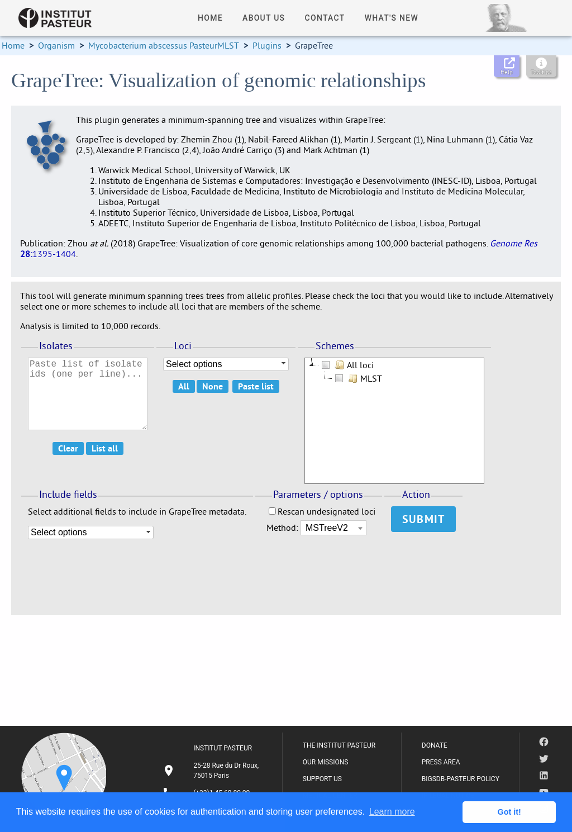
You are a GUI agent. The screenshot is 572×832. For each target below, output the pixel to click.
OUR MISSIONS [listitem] (326, 762)
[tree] (394, 421)
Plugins (267, 45)
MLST (357, 378)
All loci (346, 365)
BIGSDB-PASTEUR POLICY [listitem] (460, 779)
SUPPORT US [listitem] (322, 779)
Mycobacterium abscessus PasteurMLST (163, 45)
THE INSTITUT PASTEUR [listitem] (339, 745)
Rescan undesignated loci (322, 511)
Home (13, 45)
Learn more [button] (392, 811)
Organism (56, 45)
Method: (283, 527)
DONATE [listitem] (434, 745)
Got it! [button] (509, 811)
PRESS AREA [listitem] (441, 762)
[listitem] (212, 770)
